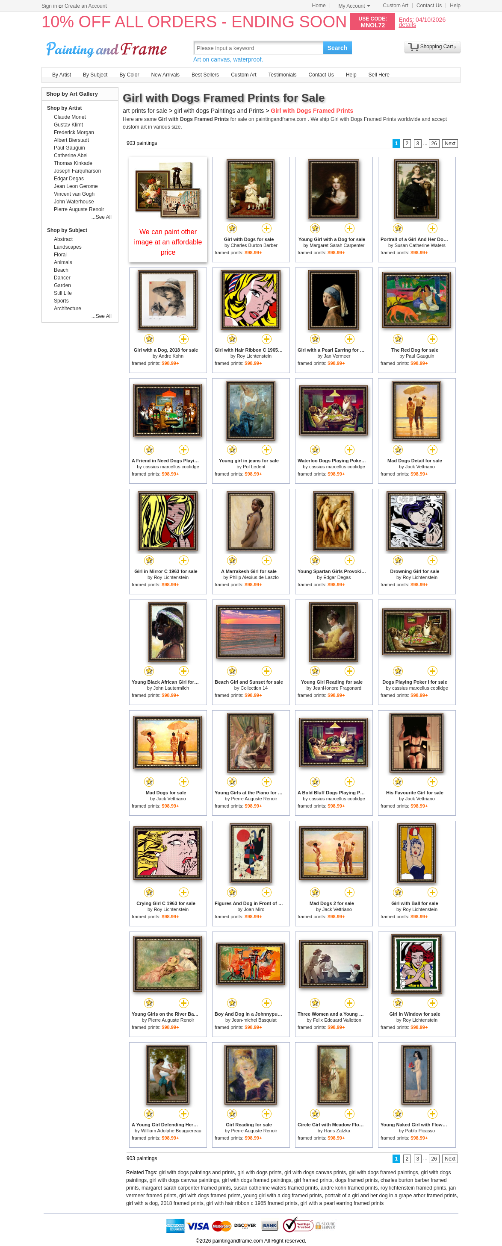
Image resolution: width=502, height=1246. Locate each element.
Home (319, 6)
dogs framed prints (356, 1180)
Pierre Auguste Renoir (254, 798)
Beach (61, 270)
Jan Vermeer (337, 356)
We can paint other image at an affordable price (168, 242)
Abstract (63, 239)
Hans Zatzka (337, 1130)
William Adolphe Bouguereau (171, 1130)
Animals (63, 262)
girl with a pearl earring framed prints (342, 1203)
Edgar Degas (337, 577)
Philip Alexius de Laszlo (254, 577)
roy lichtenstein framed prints (413, 1188)
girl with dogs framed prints (209, 1196)
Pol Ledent (254, 466)
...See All (102, 217)
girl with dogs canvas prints (315, 1172)
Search (338, 47)
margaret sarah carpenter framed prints (186, 1188)
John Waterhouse (74, 202)
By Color (129, 75)
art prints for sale (145, 110)
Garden (62, 285)
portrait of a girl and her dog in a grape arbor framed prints (391, 1196)
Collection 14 (254, 688)
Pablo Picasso (420, 1130)
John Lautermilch (171, 688)
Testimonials (282, 75)
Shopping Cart (436, 47)
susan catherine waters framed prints (275, 1188)
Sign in (49, 6)
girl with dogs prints (260, 1172)
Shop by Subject (67, 230)
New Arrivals (165, 75)
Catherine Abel (71, 156)
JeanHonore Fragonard (337, 688)
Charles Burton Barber (254, 245)
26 (434, 144)
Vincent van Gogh (74, 194)
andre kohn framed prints (349, 1188)
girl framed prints (313, 1180)
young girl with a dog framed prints (282, 1196)
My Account (354, 6)
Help (455, 6)
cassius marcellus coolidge (171, 466)
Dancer (62, 278)
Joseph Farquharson (77, 171)
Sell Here (379, 75)
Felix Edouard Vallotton (337, 1020)
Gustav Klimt (68, 125)
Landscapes (68, 247)
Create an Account (86, 6)
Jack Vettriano (420, 466)
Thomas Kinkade (73, 163)
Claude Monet (70, 117)
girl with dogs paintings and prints (197, 1172)
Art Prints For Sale (108, 48)
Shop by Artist (64, 108)
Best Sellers (205, 75)
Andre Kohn (171, 356)
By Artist (61, 75)
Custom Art (395, 6)
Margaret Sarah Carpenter (337, 245)
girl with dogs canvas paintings (184, 1180)
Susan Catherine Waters (420, 245)
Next (450, 144)
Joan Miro (254, 909)
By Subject (95, 75)
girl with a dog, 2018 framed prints (165, 1203)
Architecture (67, 309)
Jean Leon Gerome (76, 186)
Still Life (63, 293)
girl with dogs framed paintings (383, 1172)
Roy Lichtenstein (254, 356)
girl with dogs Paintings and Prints (219, 110)
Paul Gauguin (420, 356)
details (407, 24)
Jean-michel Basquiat (254, 1020)
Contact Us (429, 6)
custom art (135, 127)
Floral (60, 255)
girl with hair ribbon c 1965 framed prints (251, 1203)
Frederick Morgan (74, 132)
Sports (61, 301)
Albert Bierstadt (71, 140)
